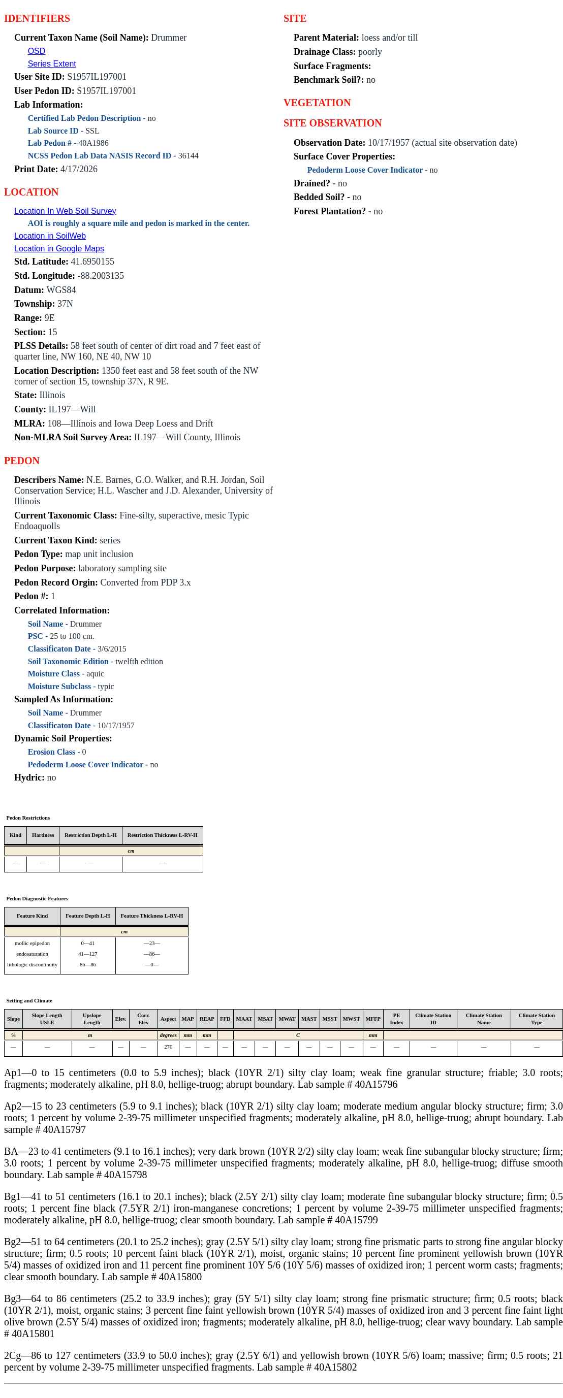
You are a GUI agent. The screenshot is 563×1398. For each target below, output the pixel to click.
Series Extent (52, 63)
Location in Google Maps (59, 248)
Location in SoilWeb (50, 236)
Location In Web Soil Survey (65, 211)
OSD (37, 51)
